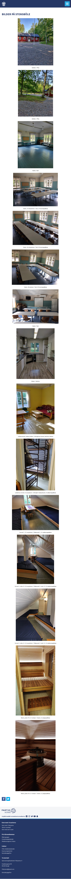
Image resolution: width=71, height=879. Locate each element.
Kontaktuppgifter (6, 853)
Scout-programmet (7, 851)
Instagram (29, 816)
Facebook (27, 816)
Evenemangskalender (7, 839)
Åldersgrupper (5, 837)
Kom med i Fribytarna (8, 825)
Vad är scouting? (6, 827)
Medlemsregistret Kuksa (8, 841)
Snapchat (37, 816)
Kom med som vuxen (7, 829)
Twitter (32, 816)
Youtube (35, 816)
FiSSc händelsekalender (8, 849)
